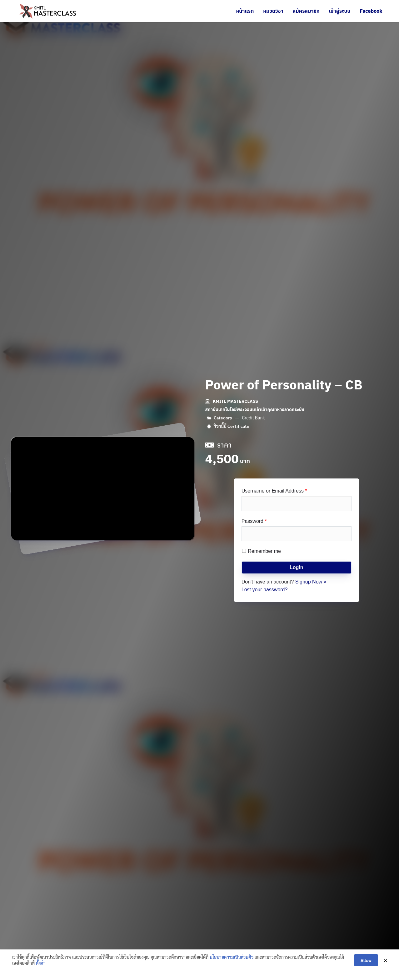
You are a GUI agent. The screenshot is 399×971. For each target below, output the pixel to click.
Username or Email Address (274, 490)
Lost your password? (265, 589)
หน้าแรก (245, 11)
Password (254, 521)
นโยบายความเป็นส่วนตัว (231, 957)
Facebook (371, 11)
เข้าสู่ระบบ (340, 11)
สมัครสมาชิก (306, 11)
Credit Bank (253, 418)
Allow (366, 960)
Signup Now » (311, 581)
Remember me (261, 551)
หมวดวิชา (273, 11)
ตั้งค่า (41, 963)
